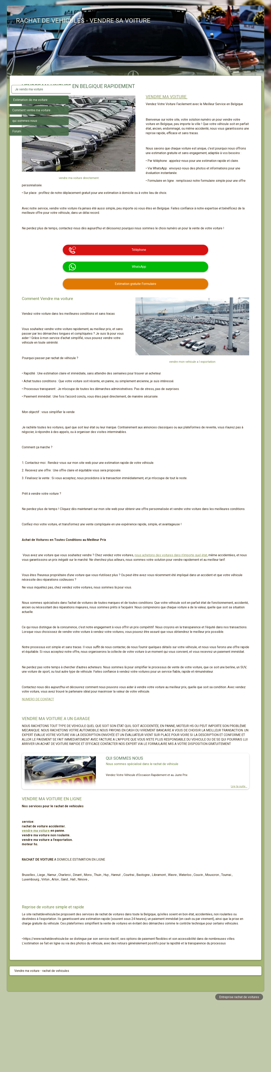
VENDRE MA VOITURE (194, 96)
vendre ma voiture (97, 885)
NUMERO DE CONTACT (99, 744)
